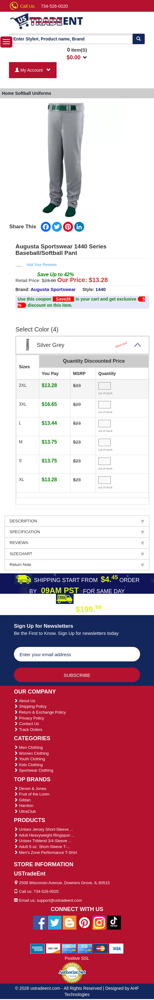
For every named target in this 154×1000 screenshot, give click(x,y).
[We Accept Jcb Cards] (85, 948)
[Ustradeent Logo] (46, 21)
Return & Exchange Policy (40, 712)
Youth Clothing (29, 759)
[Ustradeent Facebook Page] (40, 922)
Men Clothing (28, 747)
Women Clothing (31, 753)
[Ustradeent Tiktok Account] (114, 922)
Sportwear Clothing (33, 770)
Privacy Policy (29, 718)
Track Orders (28, 729)
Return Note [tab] (77, 564)
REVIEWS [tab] (77, 542)
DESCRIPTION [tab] (77, 521)
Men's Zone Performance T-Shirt (45, 852)
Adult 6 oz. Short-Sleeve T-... (42, 846)
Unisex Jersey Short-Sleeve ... (43, 829)
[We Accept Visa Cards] (116, 948)
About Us (24, 700)
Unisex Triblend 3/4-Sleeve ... (42, 840)
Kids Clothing (28, 764)
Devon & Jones (30, 788)
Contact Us (26, 723)
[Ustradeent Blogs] (69, 922)
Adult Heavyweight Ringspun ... (44, 835)
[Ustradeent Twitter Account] (55, 922)
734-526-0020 (54, 6)
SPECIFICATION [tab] (77, 532)
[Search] (138, 39)
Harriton (23, 805)
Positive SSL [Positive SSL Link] (77, 958)
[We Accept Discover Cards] (53, 948)
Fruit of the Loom (31, 794)
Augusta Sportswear (53, 289)
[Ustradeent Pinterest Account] (84, 922)
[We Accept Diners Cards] (69, 948)
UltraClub (25, 811)
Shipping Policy (30, 706)
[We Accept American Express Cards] (37, 948)
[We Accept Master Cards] (100, 948)
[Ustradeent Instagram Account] (99, 922)
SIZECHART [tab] (77, 553)
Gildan (22, 800)
